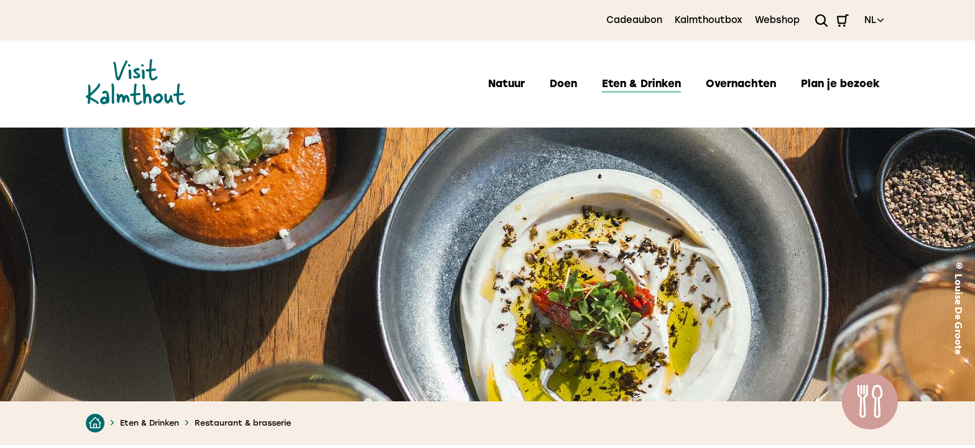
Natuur (506, 83)
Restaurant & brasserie (243, 422)
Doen (563, 83)
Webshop (777, 20)
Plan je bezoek (840, 83)
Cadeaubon (634, 20)
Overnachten (741, 83)
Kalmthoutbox (708, 20)
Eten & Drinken (641, 83)
